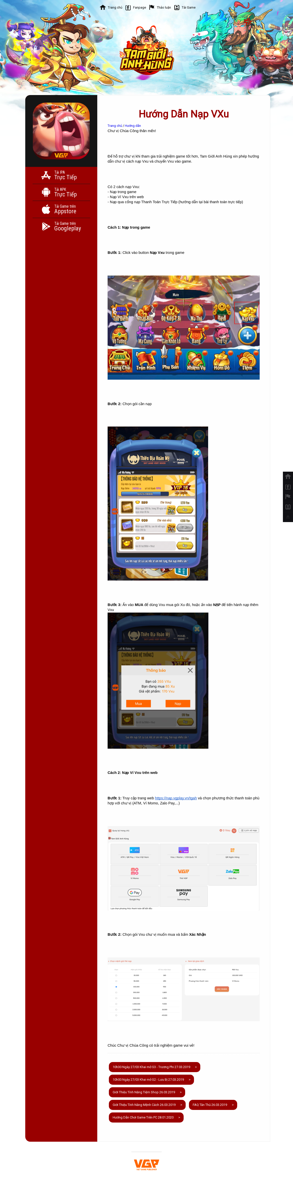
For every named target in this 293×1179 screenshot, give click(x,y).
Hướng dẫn (133, 126)
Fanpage (139, 7)
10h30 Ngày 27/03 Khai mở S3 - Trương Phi (151, 1067)
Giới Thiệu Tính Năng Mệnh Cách (144, 1105)
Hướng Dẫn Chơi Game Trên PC (143, 1117)
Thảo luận (164, 7)
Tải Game (189, 7)
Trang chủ (115, 7)
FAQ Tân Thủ (210, 1105)
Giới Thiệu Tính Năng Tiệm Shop (144, 1092)
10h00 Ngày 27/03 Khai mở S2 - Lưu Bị (148, 1079)
